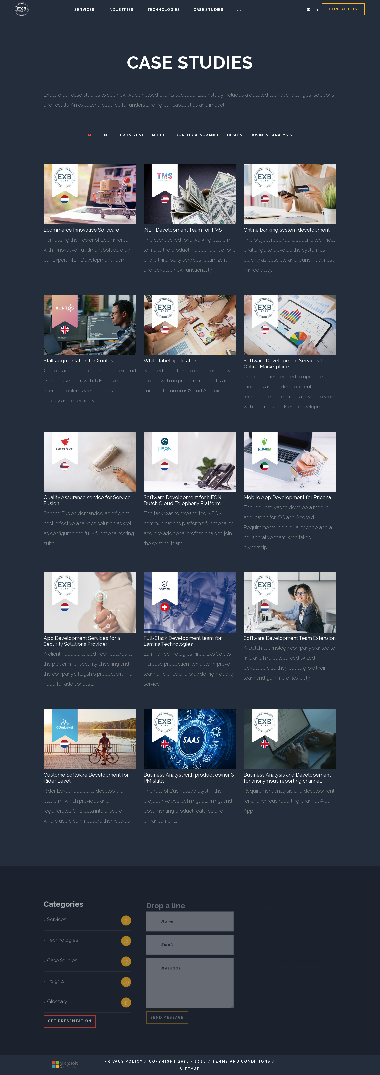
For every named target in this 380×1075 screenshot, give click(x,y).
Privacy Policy (123, 1061)
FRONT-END (132, 135)
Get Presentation (70, 1024)
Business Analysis (271, 135)
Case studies (209, 10)
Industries (121, 10)
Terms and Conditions (241, 1061)
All (92, 135)
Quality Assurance (198, 135)
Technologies (164, 10)
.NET (108, 135)
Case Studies (62, 964)
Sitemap (190, 1069)
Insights (56, 984)
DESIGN (235, 135)
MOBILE (160, 135)
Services (84, 10)
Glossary (57, 1005)
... (239, 10)
